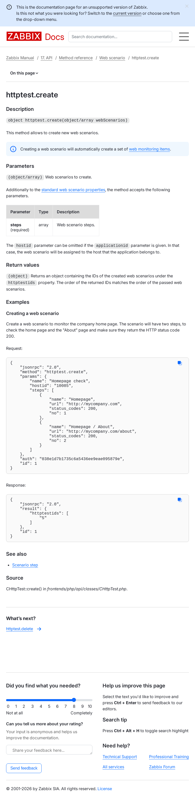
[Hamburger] (184, 37)
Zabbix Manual (20, 57)
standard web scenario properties (73, 188)
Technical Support (120, 756)
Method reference (76, 57)
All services (113, 766)
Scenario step (25, 595)
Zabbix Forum (162, 766)
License (105, 788)
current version (127, 13)
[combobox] (121, 36)
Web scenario (112, 57)
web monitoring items (149, 148)
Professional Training (169, 756)
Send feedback (24, 768)
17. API (46, 57)
